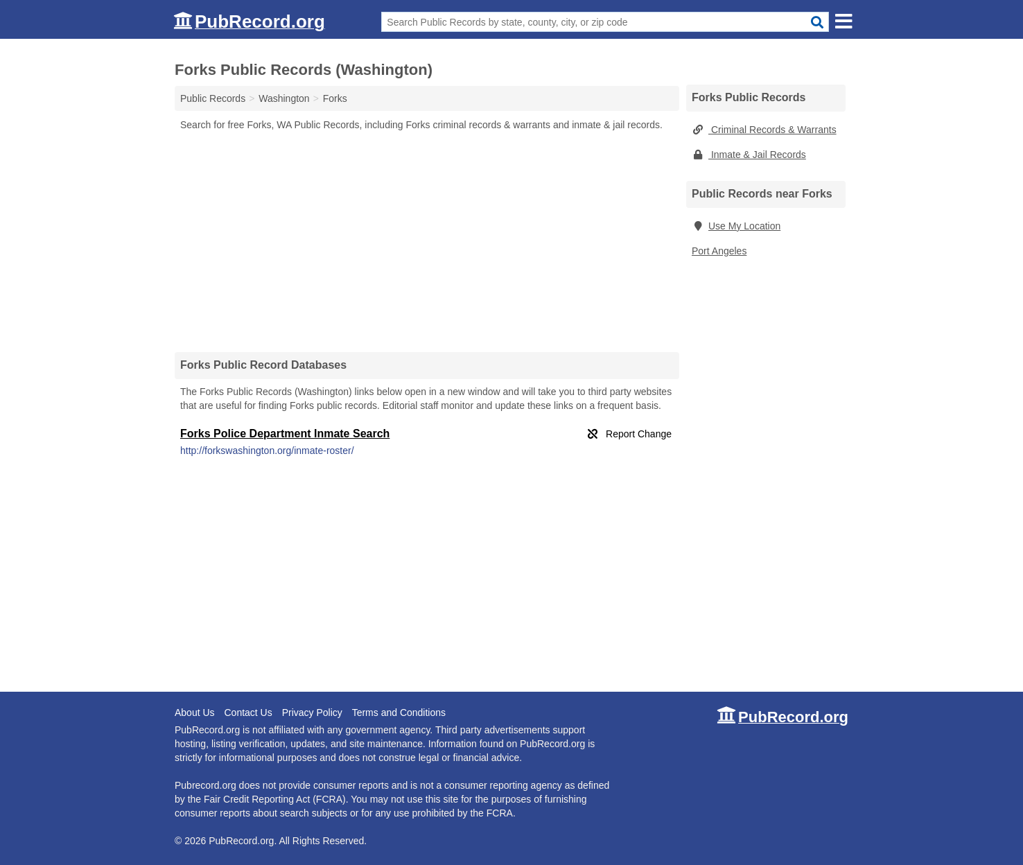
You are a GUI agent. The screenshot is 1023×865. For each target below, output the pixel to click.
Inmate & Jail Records (749, 154)
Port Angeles (719, 250)
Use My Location (736, 225)
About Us (195, 712)
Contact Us (248, 712)
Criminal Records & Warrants (764, 129)
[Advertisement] (427, 241)
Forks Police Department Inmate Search (285, 433)
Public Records (212, 98)
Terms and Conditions (399, 712)
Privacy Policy (312, 712)
